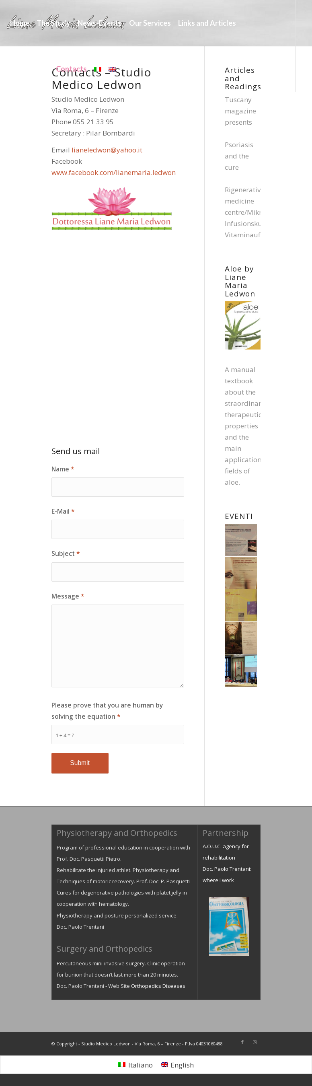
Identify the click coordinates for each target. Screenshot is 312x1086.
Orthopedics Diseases (158, 985)
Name (62, 469)
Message (67, 596)
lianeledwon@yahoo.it (107, 149)
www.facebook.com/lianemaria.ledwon (113, 172)
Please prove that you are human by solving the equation (107, 711)
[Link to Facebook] (9, 114)
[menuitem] (19, 23)
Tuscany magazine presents (240, 111)
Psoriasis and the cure (239, 156)
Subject (65, 553)
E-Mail (63, 511)
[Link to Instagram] (21, 114)
